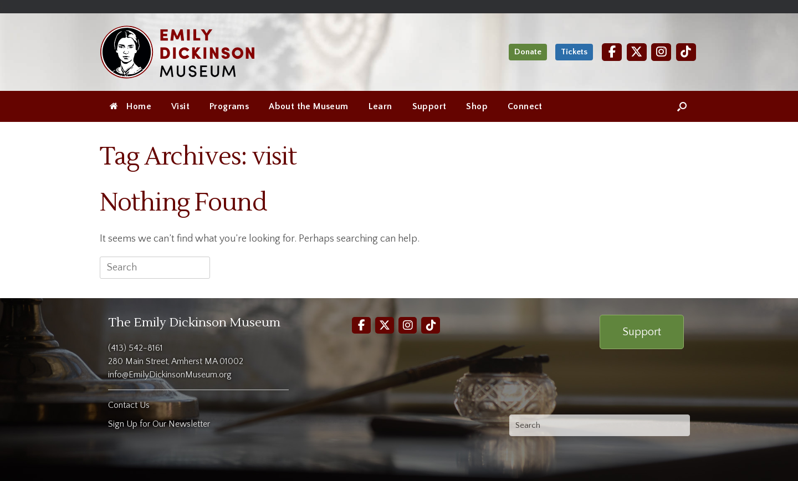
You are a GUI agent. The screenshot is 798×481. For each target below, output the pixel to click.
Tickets (574, 52)
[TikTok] (686, 51)
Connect (525, 106)
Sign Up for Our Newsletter (159, 424)
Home (130, 106)
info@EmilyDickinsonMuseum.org (170, 375)
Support (429, 106)
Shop (477, 106)
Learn (380, 106)
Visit (180, 106)
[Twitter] (637, 51)
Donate (527, 52)
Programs (229, 106)
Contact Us (129, 405)
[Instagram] (661, 51)
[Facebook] (612, 51)
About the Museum (308, 106)
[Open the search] (682, 106)
